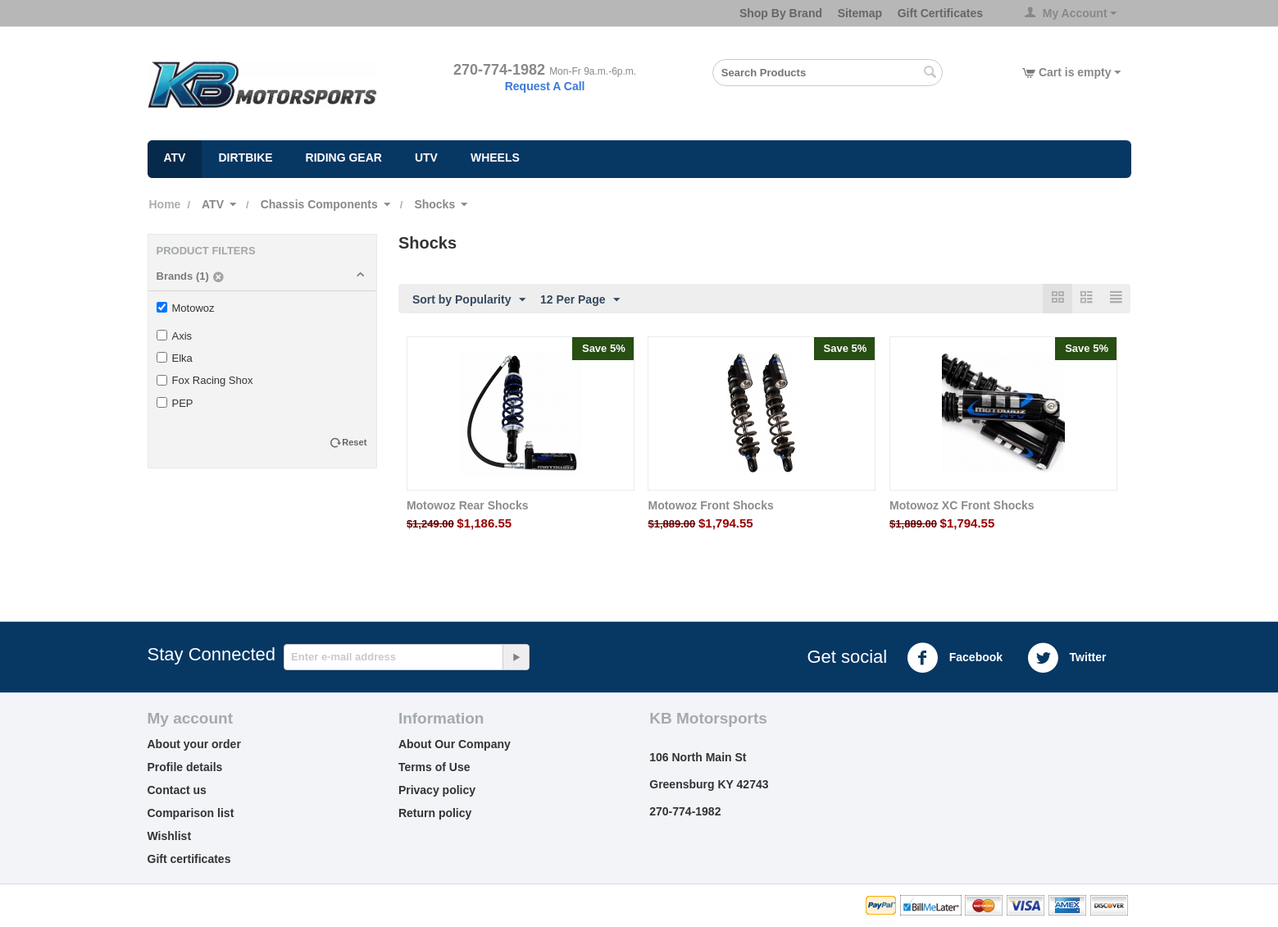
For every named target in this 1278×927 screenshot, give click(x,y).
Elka (175, 358)
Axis (175, 336)
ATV (175, 157)
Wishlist (170, 836)
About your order (194, 744)
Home (165, 204)
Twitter (1067, 658)
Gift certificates (189, 859)
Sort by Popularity (469, 300)
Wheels (495, 157)
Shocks (434, 204)
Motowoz (186, 308)
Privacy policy (436, 790)
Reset (354, 442)
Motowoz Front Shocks (710, 506)
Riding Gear (344, 157)
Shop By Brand (780, 13)
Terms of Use (434, 767)
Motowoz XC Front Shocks (962, 506)
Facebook (955, 658)
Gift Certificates (940, 13)
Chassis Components (319, 204)
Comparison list (191, 813)
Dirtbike (245, 157)
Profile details (185, 767)
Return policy (434, 813)
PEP (175, 403)
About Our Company (454, 744)
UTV (426, 157)
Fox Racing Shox (205, 380)
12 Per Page (580, 300)
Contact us (177, 790)
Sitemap (860, 13)
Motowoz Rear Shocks (468, 506)
